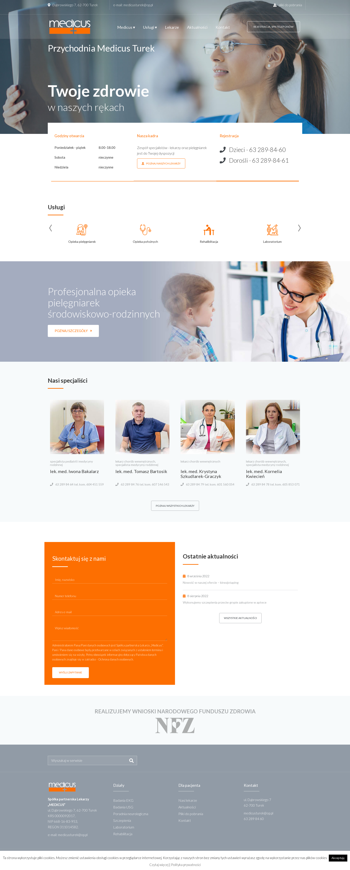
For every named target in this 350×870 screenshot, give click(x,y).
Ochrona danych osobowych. (116, 659)
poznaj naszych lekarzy (161, 163)
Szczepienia (122, 820)
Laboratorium (123, 827)
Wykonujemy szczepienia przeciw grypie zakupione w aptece (225, 602)
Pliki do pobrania (190, 814)
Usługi (150, 27)
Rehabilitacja (122, 834)
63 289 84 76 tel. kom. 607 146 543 (145, 484)
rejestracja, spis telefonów (274, 26)
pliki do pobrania (287, 5)
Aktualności (197, 27)
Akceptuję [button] (338, 858)
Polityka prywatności (186, 865)
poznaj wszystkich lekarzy (175, 505)
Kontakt (223, 27)
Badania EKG (123, 800)
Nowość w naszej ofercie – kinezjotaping (211, 582)
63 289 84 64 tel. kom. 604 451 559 (79, 484)
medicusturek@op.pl (138, 5)
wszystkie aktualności (240, 618)
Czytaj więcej (159, 865)
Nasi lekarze (187, 800)
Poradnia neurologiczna (130, 814)
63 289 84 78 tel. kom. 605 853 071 (275, 484)
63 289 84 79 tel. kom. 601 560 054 (210, 484)
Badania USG (123, 807)
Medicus (126, 27)
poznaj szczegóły (73, 331)
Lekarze (172, 27)
